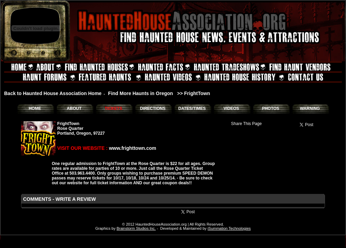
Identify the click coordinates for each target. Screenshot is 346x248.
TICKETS (113, 108)
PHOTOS (270, 108)
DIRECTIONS (152, 108)
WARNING (310, 108)
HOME (35, 108)
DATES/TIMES (192, 108)
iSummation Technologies (229, 228)
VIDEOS (231, 108)
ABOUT (74, 108)
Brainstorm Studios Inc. (136, 228)
